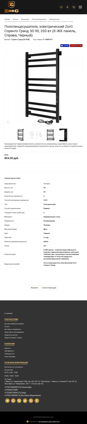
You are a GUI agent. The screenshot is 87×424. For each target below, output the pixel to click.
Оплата (7, 326)
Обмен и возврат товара (13, 338)
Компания (9, 344)
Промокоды (8, 370)
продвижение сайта (45, 421)
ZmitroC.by (55, 421)
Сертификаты (9, 351)
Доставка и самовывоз (12, 329)
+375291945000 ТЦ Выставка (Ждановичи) (22, 395)
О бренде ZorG (9, 354)
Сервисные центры (11, 335)
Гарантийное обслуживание (14, 332)
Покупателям (11, 319)
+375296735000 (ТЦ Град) (15, 393)
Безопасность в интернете (13, 367)
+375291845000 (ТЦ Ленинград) (17, 387)
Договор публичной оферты (14, 324)
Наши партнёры (9, 356)
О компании (8, 313)
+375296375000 (11, 390)
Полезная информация (16, 363)
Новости (7, 348)
